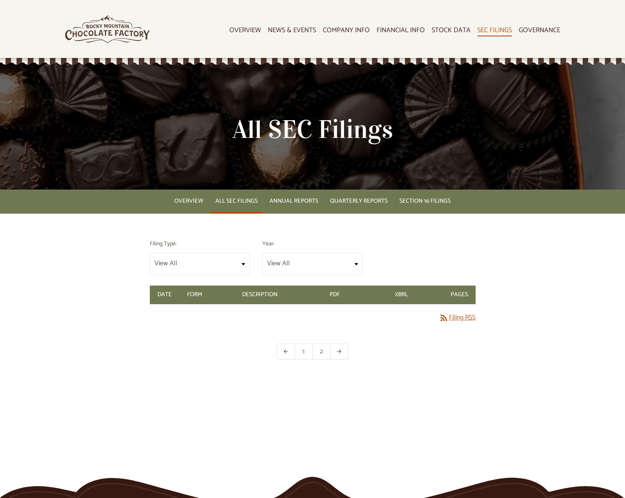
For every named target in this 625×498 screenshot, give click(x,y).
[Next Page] (339, 352)
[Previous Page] (286, 352)
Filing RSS (457, 317)
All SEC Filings (236, 201)
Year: (268, 244)
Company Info (346, 30)
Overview (245, 30)
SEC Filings (494, 30)
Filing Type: (163, 244)
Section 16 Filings (425, 201)
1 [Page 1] (308, 351)
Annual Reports (294, 201)
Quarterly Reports (359, 201)
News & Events (292, 30)
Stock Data (451, 30)
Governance (539, 30)
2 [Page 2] (325, 351)
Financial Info (401, 30)
